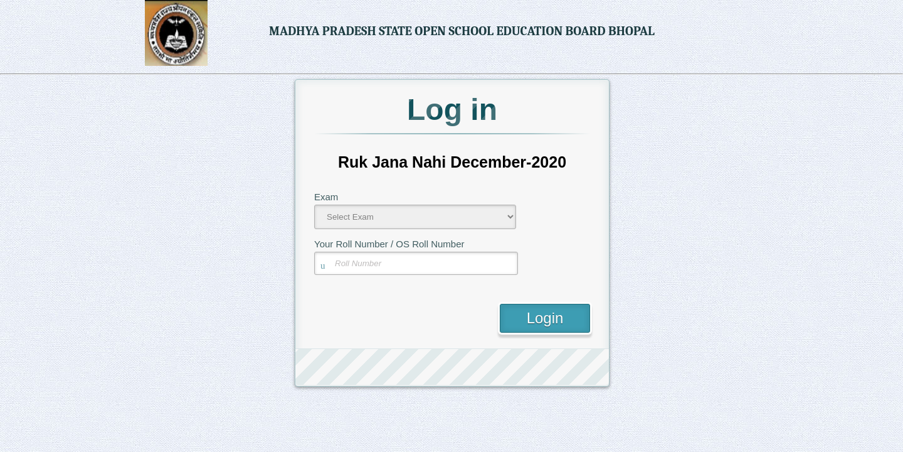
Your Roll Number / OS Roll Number (389, 244)
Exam (326, 196)
